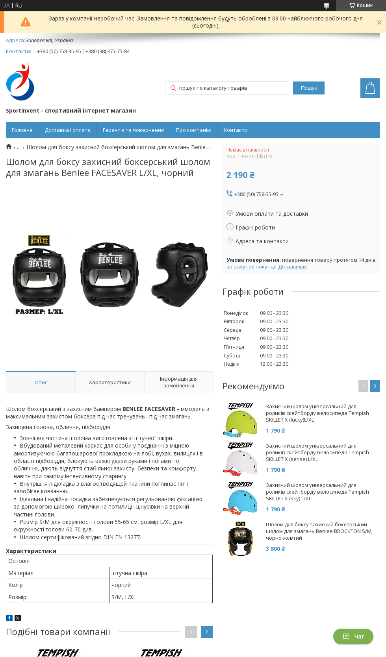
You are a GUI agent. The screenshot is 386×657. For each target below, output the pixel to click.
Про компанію (194, 129)
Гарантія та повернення (133, 129)
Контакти (236, 129)
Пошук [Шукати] (309, 88)
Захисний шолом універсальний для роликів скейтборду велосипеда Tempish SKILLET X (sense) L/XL (317, 452)
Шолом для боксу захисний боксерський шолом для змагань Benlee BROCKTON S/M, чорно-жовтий (319, 531)
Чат (353, 636)
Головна (22, 129)
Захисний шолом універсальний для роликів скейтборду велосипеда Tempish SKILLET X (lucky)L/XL (317, 413)
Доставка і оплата (68, 129)
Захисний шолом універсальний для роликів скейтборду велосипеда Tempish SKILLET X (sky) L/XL (317, 492)
